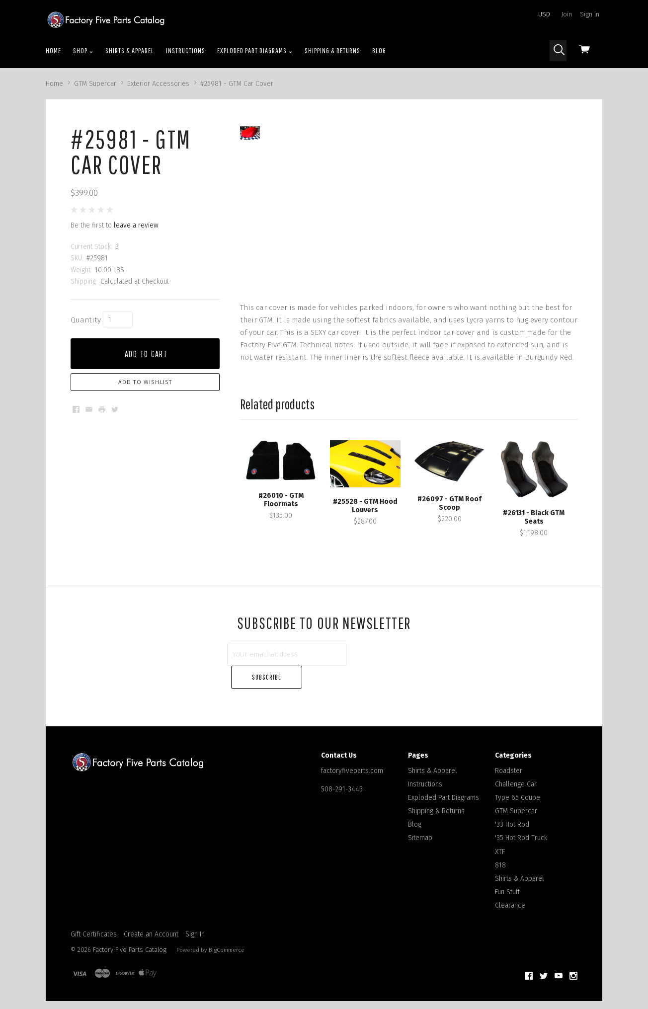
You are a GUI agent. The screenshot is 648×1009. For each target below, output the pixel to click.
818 (500, 853)
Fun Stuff (507, 880)
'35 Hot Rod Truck (521, 826)
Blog (379, 50)
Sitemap (420, 826)
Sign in (589, 14)
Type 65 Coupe (517, 785)
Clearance (510, 893)
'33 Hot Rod (512, 812)
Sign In (195, 922)
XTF (500, 839)
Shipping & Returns (332, 50)
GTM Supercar (516, 799)
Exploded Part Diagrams (255, 50)
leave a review (136, 225)
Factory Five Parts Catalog (129, 937)
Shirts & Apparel (129, 50)
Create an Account (151, 922)
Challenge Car (516, 772)
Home (53, 50)
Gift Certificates (94, 922)
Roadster (508, 758)
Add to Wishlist (145, 382)
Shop (83, 50)
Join (567, 14)
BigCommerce (226, 937)
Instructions (185, 50)
